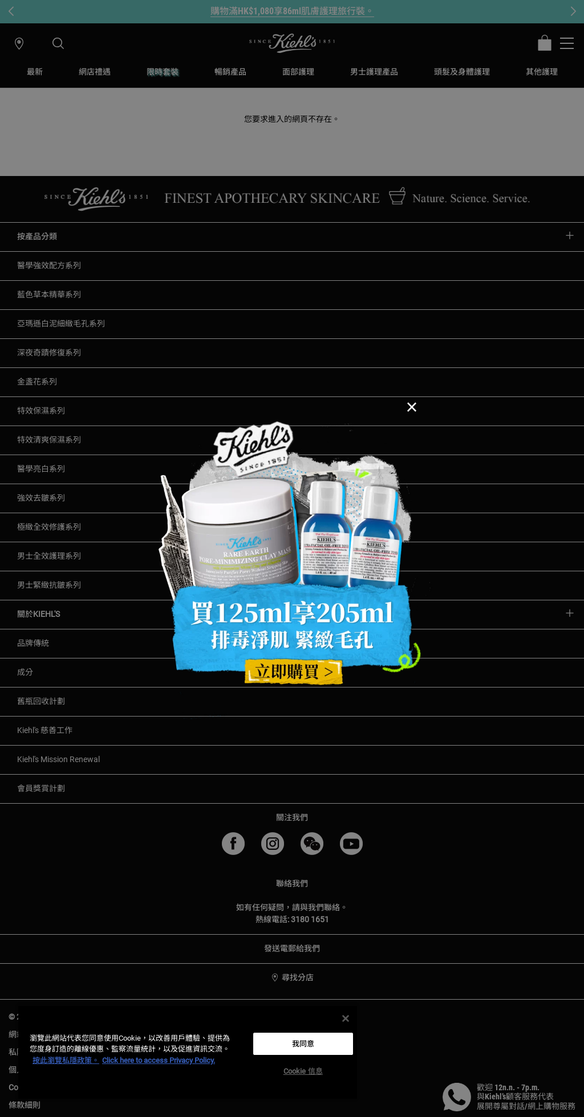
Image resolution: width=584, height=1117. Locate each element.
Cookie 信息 (303, 1071)
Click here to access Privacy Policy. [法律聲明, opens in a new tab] (158, 1060)
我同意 (303, 1044)
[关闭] (345, 1018)
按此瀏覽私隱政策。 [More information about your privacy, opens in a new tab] (66, 1060)
